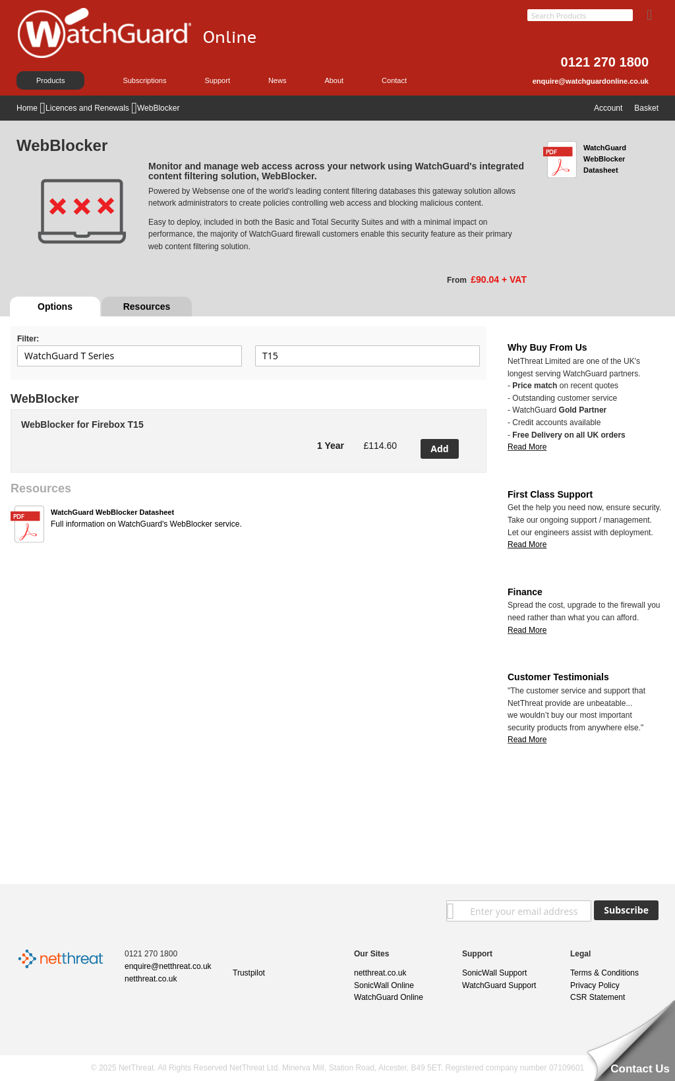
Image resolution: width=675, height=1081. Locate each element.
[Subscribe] (626, 910)
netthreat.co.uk (151, 978)
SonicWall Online (384, 985)
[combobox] (580, 15)
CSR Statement (597, 997)
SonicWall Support (494, 973)
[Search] (649, 13)
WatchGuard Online (388, 997)
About (333, 80)
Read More (527, 447)
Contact (394, 80)
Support (217, 80)
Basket (646, 108)
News (277, 80)
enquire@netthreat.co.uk (168, 966)
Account (608, 108)
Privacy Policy (595, 985)
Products (50, 80)
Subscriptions (144, 80)
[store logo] (151, 49)
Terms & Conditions (604, 973)
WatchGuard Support (499, 985)
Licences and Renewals (88, 108)
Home (28, 108)
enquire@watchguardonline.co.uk (591, 81)
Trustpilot (249, 973)
